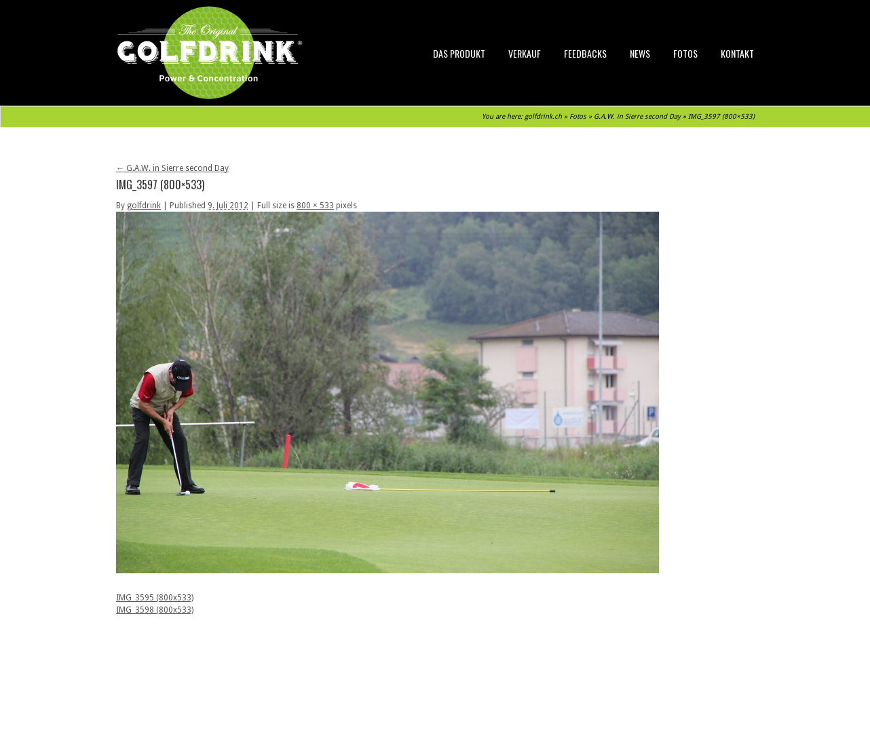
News (640, 53)
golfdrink (144, 205)
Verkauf (524, 53)
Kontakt (737, 53)
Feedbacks (585, 53)
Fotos (685, 53)
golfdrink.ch (543, 116)
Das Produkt (459, 53)
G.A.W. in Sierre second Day (637, 116)
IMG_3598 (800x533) (154, 610)
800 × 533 (315, 205)
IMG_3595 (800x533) (154, 597)
